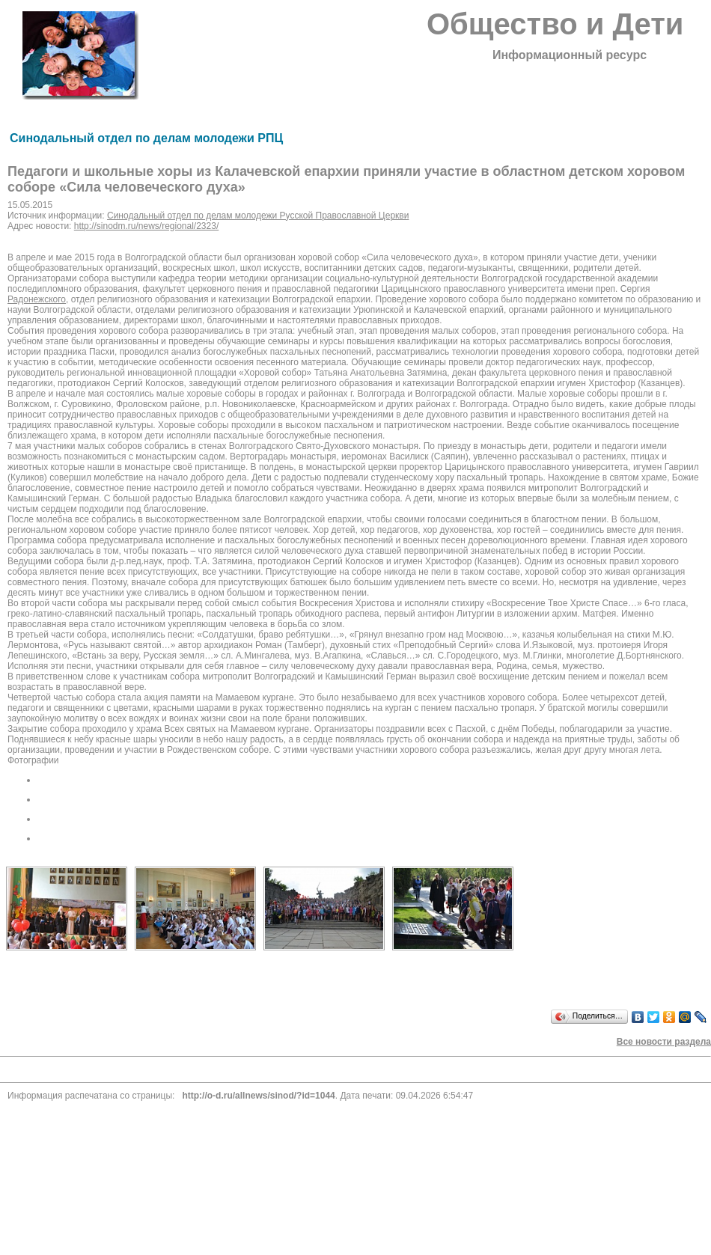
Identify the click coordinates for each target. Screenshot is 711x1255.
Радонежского (36, 299)
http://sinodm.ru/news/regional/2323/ (146, 226)
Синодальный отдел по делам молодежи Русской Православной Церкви (258, 215)
